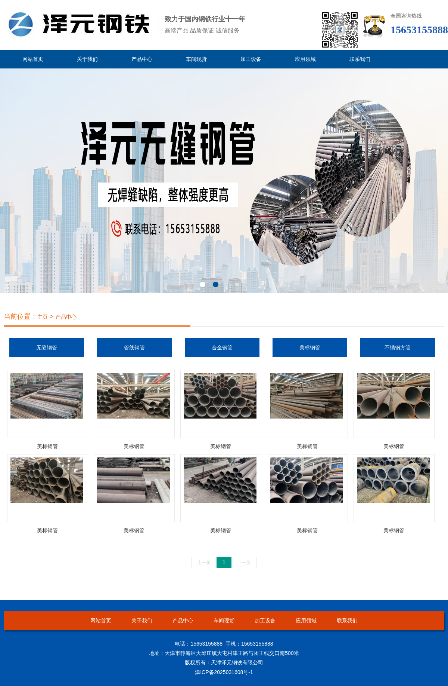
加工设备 (250, 59)
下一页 (244, 562)
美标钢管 (309, 347)
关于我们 (87, 59)
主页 (42, 317)
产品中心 (141, 59)
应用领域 (305, 59)
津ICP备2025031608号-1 (224, 672)
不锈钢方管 (398, 347)
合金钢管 (222, 347)
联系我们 (359, 59)
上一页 (204, 562)
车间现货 (196, 59)
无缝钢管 (46, 347)
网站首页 (32, 59)
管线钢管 (134, 347)
